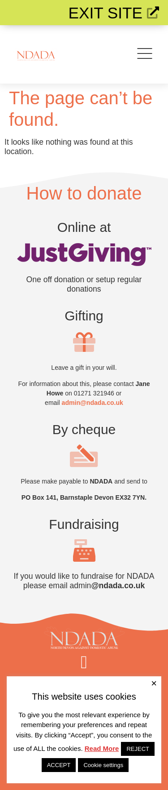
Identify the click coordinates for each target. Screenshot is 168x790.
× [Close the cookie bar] (154, 683)
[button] (84, 662)
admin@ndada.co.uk (92, 402)
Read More (102, 748)
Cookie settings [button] (103, 765)
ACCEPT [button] (59, 765)
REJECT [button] (137, 749)
